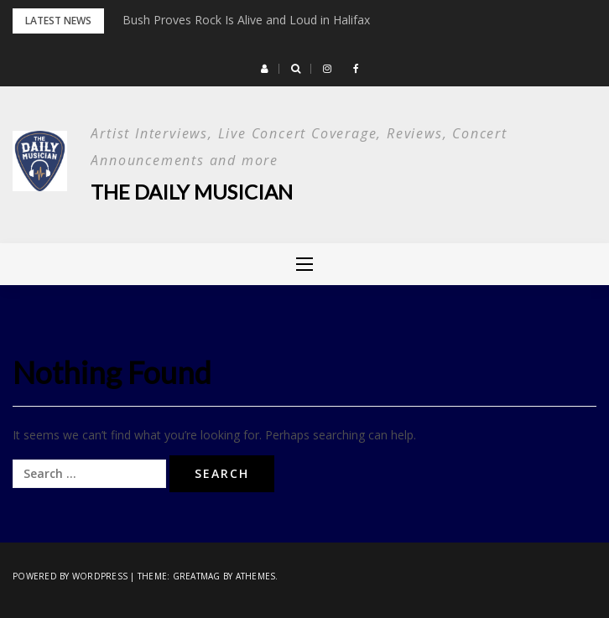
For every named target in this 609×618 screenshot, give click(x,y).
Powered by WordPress (70, 576)
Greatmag (197, 576)
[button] (264, 69)
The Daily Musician (192, 191)
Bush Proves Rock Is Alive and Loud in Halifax (246, 20)
